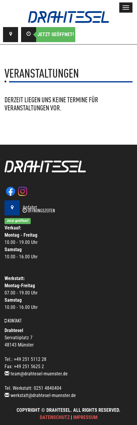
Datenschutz (55, 417)
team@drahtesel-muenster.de (39, 374)
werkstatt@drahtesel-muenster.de (43, 395)
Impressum (85, 417)
